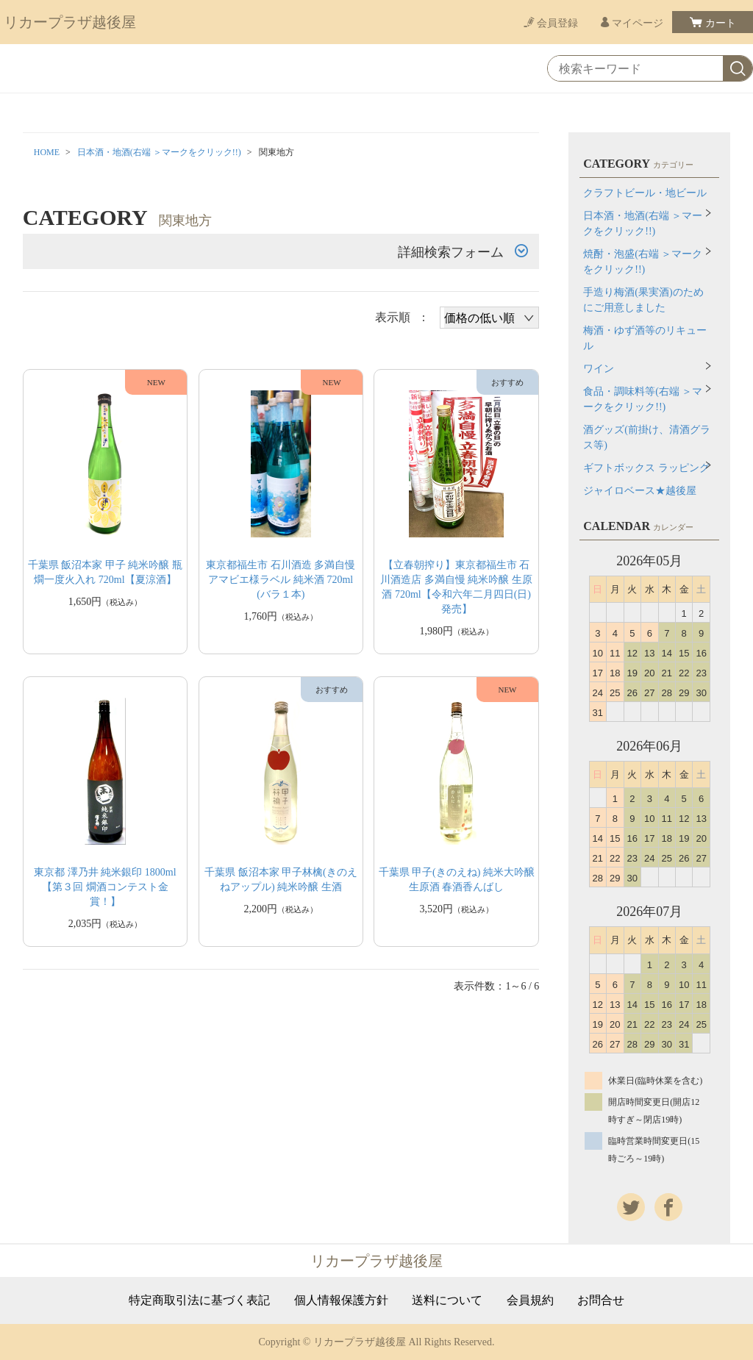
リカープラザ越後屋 (70, 22)
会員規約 (530, 1300)
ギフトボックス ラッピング (646, 467)
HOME (47, 152)
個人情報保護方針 (341, 1300)
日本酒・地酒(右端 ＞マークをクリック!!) (159, 152)
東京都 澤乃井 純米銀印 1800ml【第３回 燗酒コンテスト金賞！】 (105, 887)
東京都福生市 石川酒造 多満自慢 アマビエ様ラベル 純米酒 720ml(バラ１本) (280, 579)
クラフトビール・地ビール (645, 192)
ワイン (598, 368)
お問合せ (600, 1300)
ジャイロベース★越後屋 (639, 490)
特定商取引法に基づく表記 (199, 1300)
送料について (447, 1300)
